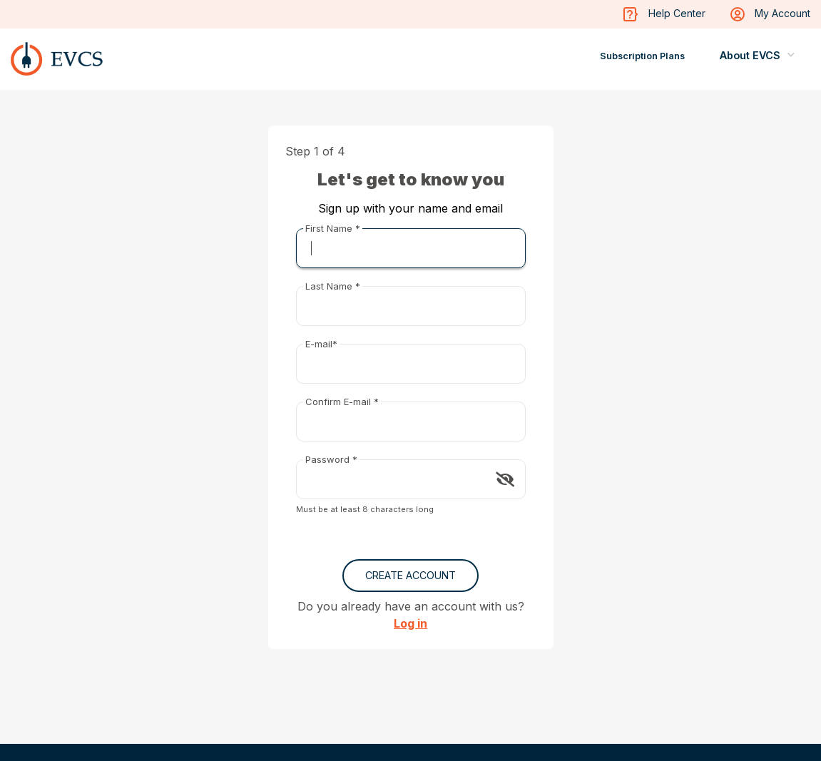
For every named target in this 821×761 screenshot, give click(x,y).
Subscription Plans (642, 56)
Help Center (664, 14)
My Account (770, 14)
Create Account (410, 575)
